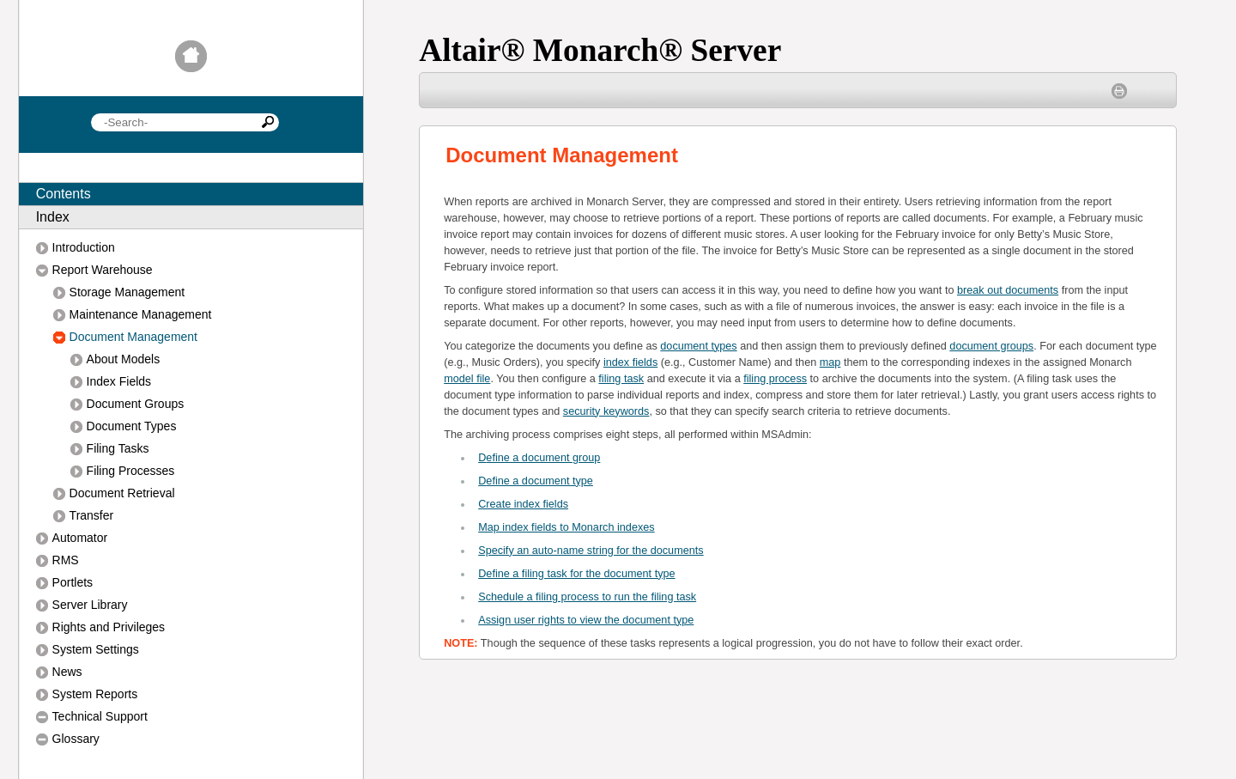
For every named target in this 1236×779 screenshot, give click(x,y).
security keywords (606, 411)
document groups (991, 346)
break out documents (1007, 290)
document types (698, 346)
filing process (775, 379)
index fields (630, 362)
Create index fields (523, 504)
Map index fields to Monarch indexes (566, 527)
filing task (621, 379)
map (830, 362)
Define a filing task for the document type (576, 574)
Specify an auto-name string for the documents (590, 551)
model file (467, 379)
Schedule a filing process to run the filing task (587, 597)
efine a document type (535, 481)
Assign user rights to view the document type (586, 620)
